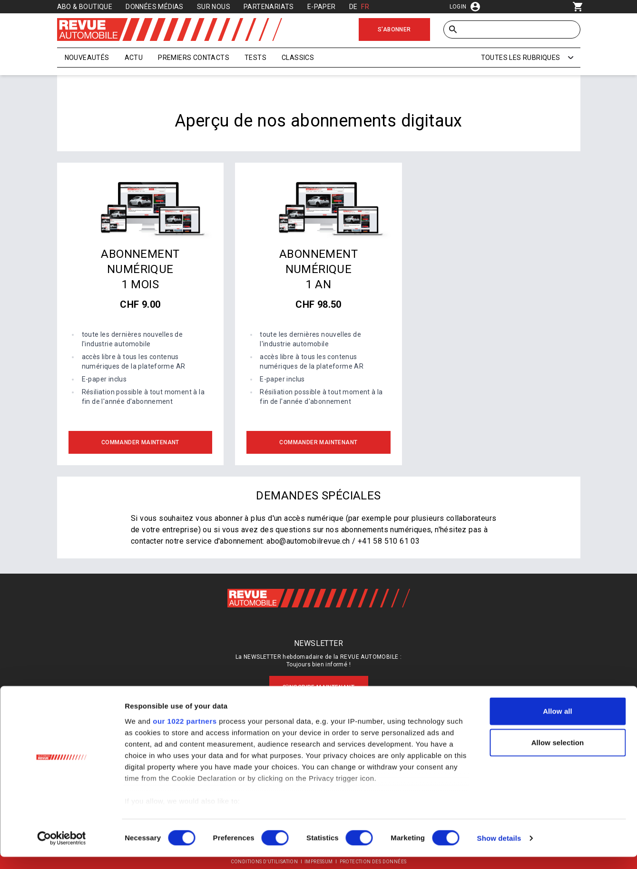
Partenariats (269, 6)
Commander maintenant (140, 442)
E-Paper (321, 6)
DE (353, 6)
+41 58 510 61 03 (389, 541)
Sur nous (213, 6)
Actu (134, 57)
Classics (298, 57)
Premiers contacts (193, 57)
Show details (499, 850)
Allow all (557, 724)
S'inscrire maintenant (318, 687)
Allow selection (557, 755)
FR (365, 6)
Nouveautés (87, 57)
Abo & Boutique (85, 6)
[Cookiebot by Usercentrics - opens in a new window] (61, 850)
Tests (255, 57)
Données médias (155, 6)
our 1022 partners (184, 733)
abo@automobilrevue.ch (308, 541)
